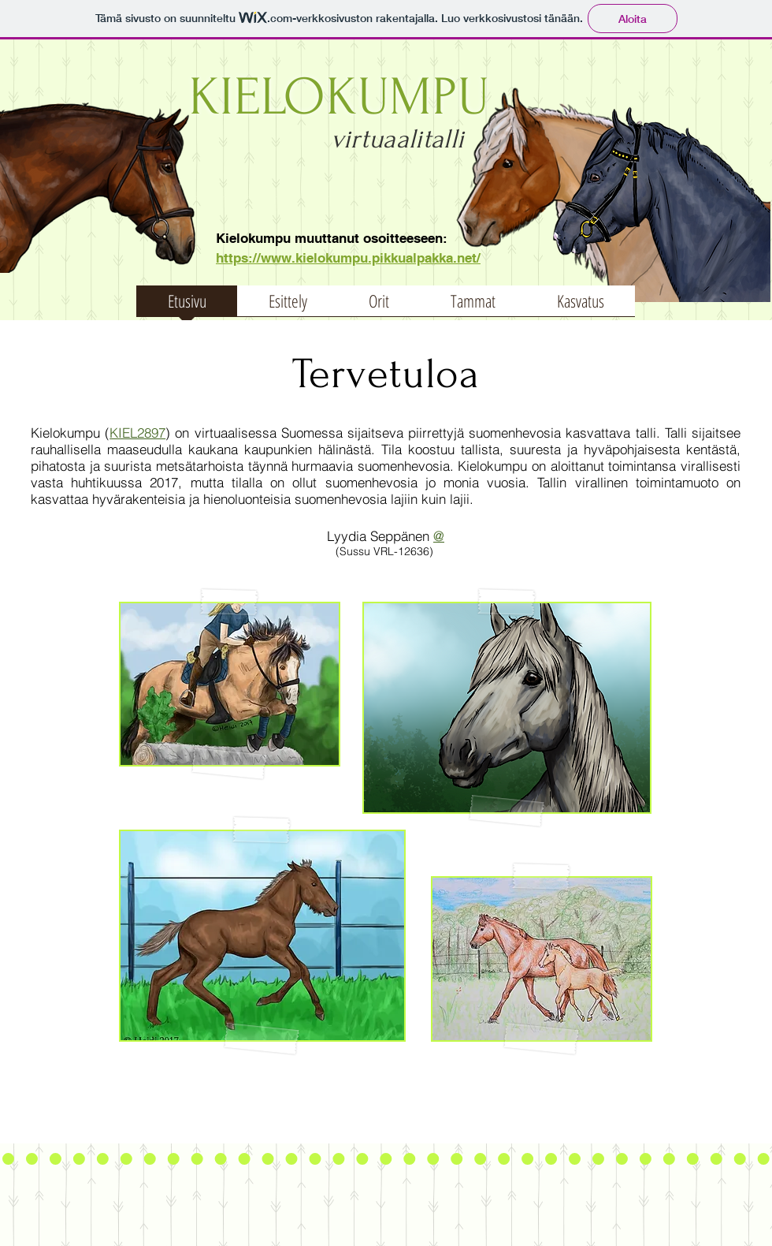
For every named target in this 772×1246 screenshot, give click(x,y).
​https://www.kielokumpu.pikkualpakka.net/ (348, 258)
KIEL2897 (137, 432)
